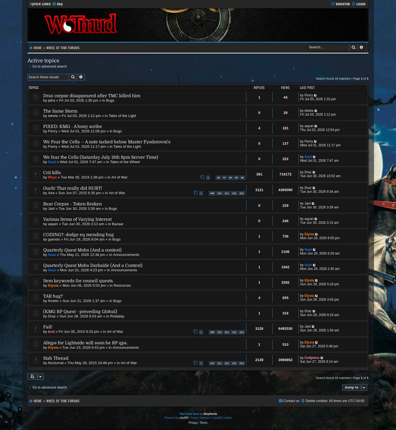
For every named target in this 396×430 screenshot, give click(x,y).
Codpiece (311, 358)
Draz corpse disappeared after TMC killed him (91, 95)
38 (230, 177)
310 (220, 193)
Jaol (51, 208)
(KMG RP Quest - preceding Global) (80, 311)
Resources (122, 285)
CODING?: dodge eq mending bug (78, 234)
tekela (53, 116)
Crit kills (52, 172)
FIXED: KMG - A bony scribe (72, 126)
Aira (51, 193)
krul (51, 332)
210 (212, 363)
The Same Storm (60, 111)
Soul (52, 162)
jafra (51, 100)
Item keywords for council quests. (78, 280)
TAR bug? (53, 296)
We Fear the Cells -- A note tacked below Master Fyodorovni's (106, 141)
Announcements (126, 255)
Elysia (309, 234)
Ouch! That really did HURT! (72, 188)
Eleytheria (210, 413)
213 (234, 363)
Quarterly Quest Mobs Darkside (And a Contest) (92, 265)
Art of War (119, 177)
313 (242, 193)
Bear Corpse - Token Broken (72, 204)
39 (236, 177)
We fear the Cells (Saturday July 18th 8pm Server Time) (100, 157)
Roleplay (117, 316)
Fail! (48, 327)
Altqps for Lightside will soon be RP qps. (85, 342)
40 (242, 177)
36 (218, 177)
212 (227, 363)
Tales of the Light (122, 116)
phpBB (184, 417)
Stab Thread (55, 358)
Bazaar (117, 224)
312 (234, 193)
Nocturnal (56, 363)
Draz (308, 172)
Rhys (52, 177)
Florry (308, 95)
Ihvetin (53, 301)
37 (224, 177)
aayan (309, 126)
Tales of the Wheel (125, 162)
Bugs (110, 100)
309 (212, 193)
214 (242, 363)
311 (227, 193)
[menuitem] (57, 4)
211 (220, 363)
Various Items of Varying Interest (77, 219)
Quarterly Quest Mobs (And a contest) (82, 250)
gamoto (54, 239)
